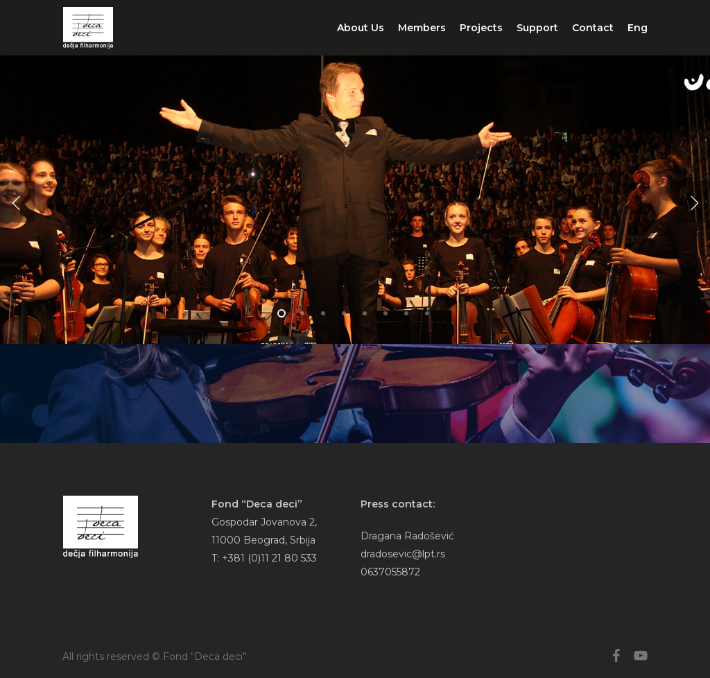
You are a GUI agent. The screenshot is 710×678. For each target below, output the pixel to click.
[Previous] (17, 202)
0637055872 (390, 572)
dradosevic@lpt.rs (403, 554)
